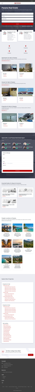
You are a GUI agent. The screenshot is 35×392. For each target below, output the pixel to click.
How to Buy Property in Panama (13, 386)
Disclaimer (4, 376)
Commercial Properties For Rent (8, 316)
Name (4, 154)
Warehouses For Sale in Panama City (10, 299)
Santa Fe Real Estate (6, 338)
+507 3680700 (5, 367)
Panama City (6, 233)
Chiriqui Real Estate (6, 331)
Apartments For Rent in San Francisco (10, 309)
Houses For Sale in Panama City (9, 293)
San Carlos (21, 100)
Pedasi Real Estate (6, 341)
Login (31, 1)
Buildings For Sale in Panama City (9, 300)
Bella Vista (5, 76)
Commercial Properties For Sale (8, 296)
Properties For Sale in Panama (11, 32)
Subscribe (31, 354)
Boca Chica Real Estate (6, 334)
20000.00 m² (5, 99)
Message (4, 165)
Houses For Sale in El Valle (8, 295)
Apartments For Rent (6, 306)
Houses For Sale (5, 292)
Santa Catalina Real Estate (7, 335)
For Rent (6, 386)
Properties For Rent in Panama (28, 32)
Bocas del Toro (17, 233)
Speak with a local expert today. (27, 26)
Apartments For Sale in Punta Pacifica (10, 289)
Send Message (17, 170)
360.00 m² (21, 124)
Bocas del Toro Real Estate (7, 337)
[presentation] (2, 71)
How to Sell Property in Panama (22, 386)
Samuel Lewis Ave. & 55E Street (8, 364)
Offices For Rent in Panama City (9, 317)
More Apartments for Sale (6, 60)
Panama (20, 76)
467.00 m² (21, 99)
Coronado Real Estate (6, 330)
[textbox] (17, 19)
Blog (31, 386)
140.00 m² (4, 124)
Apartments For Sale (6, 285)
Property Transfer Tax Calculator (7, 372)
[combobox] (17, 16)
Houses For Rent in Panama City (9, 314)
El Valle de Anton (17, 264)
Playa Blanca (28, 233)
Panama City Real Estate (7, 326)
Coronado (6, 264)
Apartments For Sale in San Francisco (10, 288)
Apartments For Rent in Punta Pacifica (10, 310)
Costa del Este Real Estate (7, 327)
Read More (4, 196)
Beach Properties (5, 324)
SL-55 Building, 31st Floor (6, 363)
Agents (29, 386)
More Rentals (4, 110)
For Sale (3, 386)
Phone (4, 161)
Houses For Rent (5, 313)
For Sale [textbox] (3, 16)
